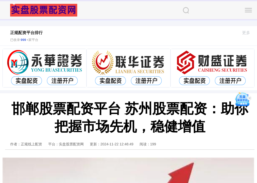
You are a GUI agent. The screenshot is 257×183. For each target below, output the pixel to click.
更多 (248, 32)
